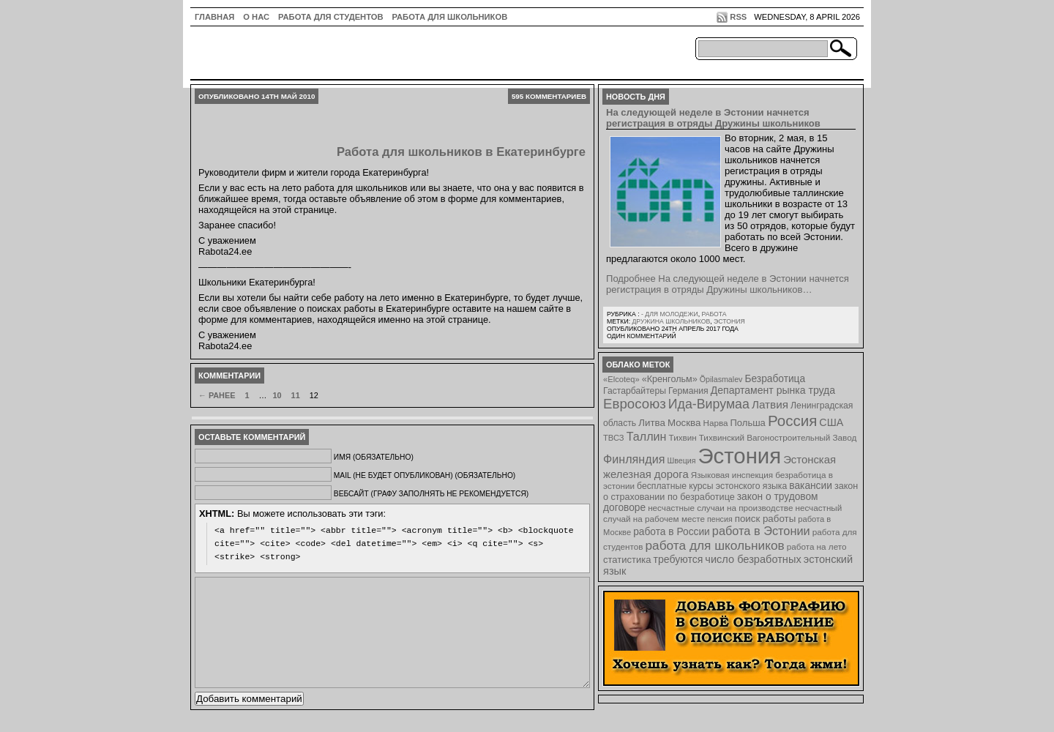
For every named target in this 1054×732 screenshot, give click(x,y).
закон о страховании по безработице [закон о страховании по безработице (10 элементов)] (730, 491)
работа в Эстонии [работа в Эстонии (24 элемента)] (761, 530)
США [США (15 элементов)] (831, 422)
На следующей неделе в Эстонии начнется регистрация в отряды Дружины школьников (713, 118)
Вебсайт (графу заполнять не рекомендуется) (431, 494)
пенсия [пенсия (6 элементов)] (720, 519)
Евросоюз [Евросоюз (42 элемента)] (634, 403)
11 (295, 395)
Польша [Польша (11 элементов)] (748, 422)
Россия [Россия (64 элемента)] (792, 420)
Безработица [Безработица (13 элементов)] (774, 378)
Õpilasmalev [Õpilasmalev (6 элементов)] (721, 379)
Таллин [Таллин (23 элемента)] (647, 436)
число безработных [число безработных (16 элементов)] (753, 559)
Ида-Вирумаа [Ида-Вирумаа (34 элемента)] (709, 404)
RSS (738, 16)
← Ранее (216, 395)
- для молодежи (669, 314)
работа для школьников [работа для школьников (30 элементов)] (715, 545)
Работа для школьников (450, 16)
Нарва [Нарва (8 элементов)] (715, 422)
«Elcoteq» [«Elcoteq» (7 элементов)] (621, 379)
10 (276, 395)
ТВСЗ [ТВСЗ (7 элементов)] (613, 437)
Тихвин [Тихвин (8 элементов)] (683, 437)
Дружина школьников (671, 321)
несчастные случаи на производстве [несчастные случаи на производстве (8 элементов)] (720, 507)
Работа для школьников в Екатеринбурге (461, 152)
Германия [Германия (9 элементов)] (688, 391)
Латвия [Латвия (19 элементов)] (770, 404)
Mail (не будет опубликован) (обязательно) (424, 475)
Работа (713, 314)
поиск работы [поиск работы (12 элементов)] (765, 518)
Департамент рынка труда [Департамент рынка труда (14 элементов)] (773, 390)
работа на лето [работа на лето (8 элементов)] (817, 546)
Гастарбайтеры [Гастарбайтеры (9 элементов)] (634, 391)
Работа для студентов (330, 16)
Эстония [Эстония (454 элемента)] (740, 456)
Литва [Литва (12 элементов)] (651, 422)
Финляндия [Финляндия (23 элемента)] (634, 459)
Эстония (729, 321)
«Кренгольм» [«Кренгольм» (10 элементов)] (670, 379)
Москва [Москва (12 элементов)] (684, 422)
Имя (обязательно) (374, 457)
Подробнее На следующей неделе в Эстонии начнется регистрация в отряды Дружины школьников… (727, 284)
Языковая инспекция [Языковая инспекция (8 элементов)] (732, 474)
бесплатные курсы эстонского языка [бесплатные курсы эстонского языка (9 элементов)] (712, 486)
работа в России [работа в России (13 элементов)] (671, 531)
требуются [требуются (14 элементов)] (678, 559)
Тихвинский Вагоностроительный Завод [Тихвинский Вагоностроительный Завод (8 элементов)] (778, 437)
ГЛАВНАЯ (214, 16)
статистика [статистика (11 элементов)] (627, 559)
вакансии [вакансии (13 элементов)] (810, 485)
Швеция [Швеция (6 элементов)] (681, 460)
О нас (256, 16)
